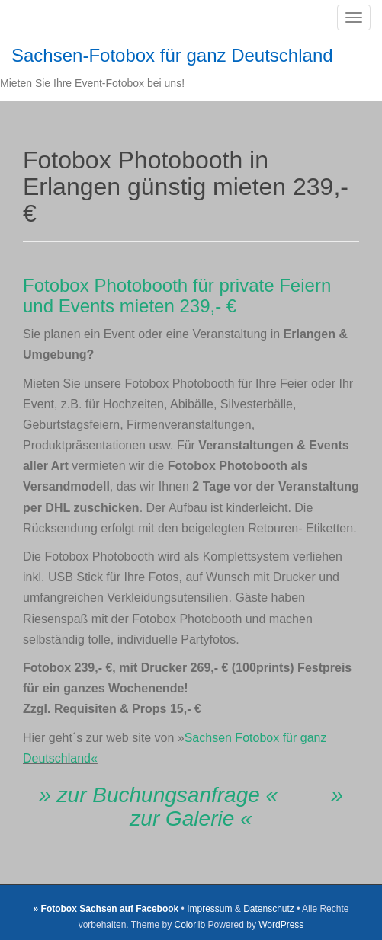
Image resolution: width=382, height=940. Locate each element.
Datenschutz (268, 908)
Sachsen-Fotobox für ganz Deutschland (172, 55)
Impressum (209, 908)
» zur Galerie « (236, 806)
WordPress (280, 924)
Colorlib (189, 924)
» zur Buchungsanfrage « (158, 795)
